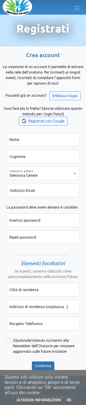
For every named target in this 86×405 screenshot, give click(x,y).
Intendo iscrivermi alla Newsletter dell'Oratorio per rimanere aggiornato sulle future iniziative (44, 345)
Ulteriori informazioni (39, 400)
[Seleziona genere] (43, 173)
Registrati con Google (43, 121)
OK (69, 400)
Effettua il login (65, 96)
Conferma (43, 366)
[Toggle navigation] (76, 8)
